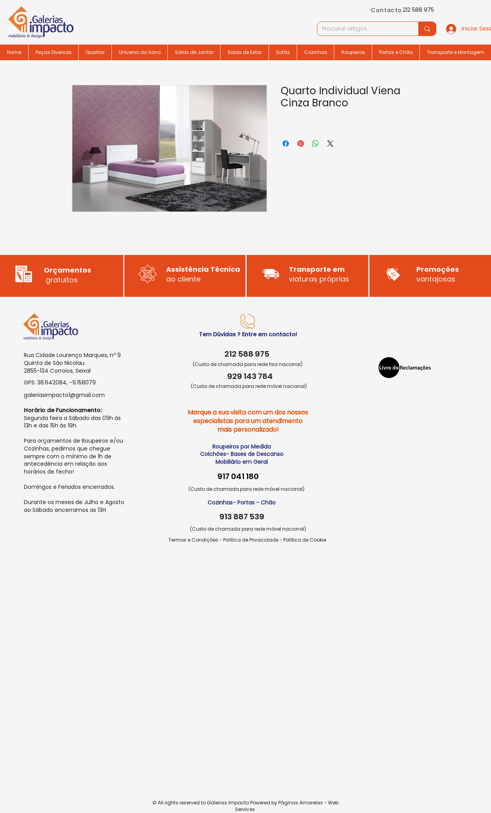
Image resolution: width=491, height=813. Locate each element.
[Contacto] (387, 10)
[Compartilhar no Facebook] (285, 143)
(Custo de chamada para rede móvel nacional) (249, 386)
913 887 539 (241, 516)
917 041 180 (238, 476)
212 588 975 (418, 10)
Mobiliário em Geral (241, 462)
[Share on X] (330, 143)
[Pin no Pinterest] (300, 143)
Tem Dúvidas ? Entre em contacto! (248, 334)
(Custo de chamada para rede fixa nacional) (248, 364)
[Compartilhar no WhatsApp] (315, 143)
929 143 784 (250, 376)
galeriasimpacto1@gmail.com (64, 395)
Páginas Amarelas (300, 802)
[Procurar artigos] (362, 29)
